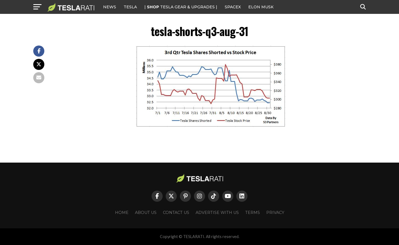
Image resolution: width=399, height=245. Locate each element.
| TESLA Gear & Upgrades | (180, 6)
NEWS (109, 6)
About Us (146, 212)
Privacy (275, 212)
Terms (252, 212)
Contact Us (176, 212)
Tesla (130, 6)
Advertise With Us (217, 212)
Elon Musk (260, 6)
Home (122, 212)
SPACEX (233, 6)
